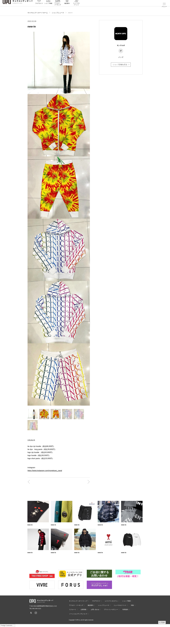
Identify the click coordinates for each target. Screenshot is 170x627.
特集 (132, 605)
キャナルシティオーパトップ (78, 601)
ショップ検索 (48, 6)
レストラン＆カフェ (111, 601)
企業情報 (83, 609)
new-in (30, 525)
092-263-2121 (36, 608)
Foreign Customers (6, 625)
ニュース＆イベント (76, 7)
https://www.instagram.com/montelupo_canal (45, 470)
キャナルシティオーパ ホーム (38, 13)
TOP (163, 622)
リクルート (72, 609)
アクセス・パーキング (57, 7)
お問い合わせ (95, 609)
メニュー (164, 6)
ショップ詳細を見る (120, 64)
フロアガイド (39, 6)
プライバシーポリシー (111, 609)
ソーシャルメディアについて (78, 614)
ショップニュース (58, 13)
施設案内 (67, 6)
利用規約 (125, 609)
